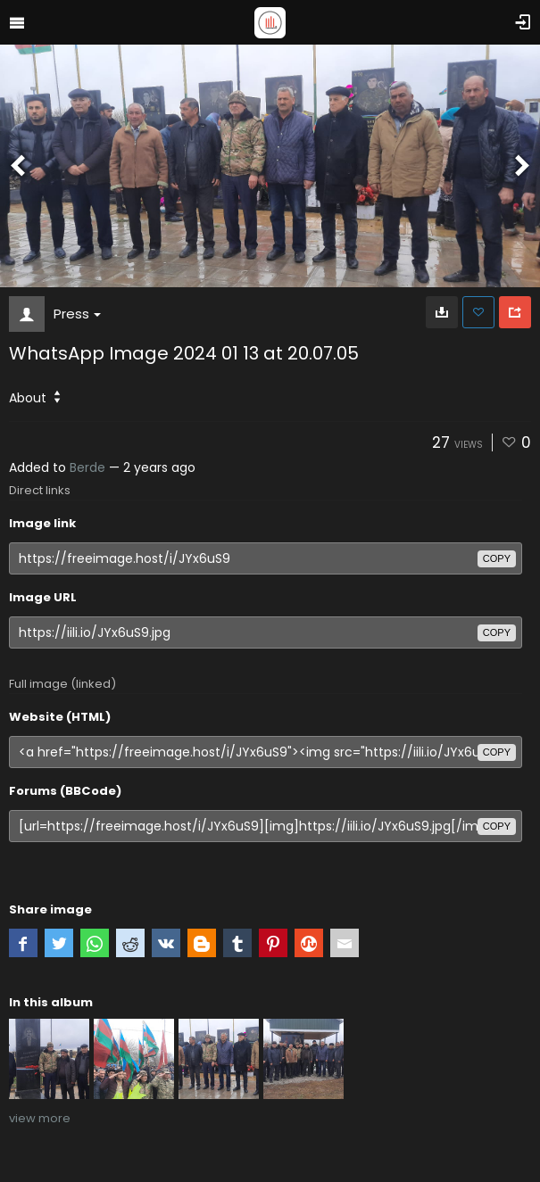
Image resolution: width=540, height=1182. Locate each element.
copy (497, 558)
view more (40, 1118)
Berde (87, 467)
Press (77, 313)
